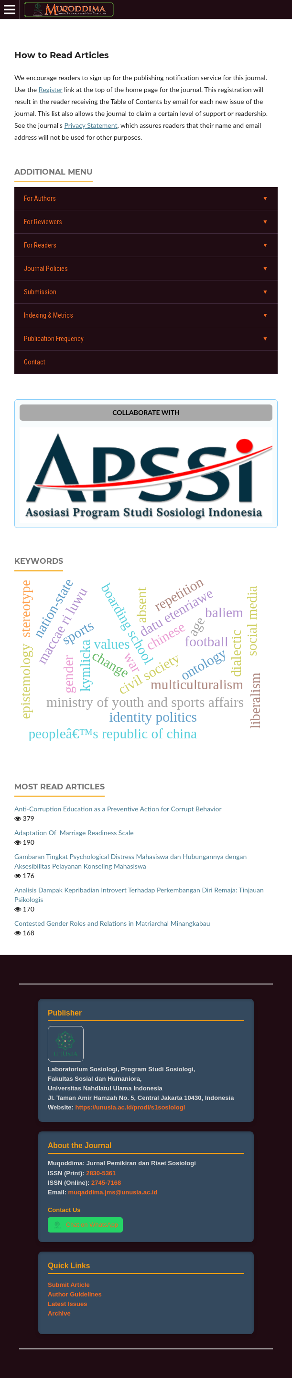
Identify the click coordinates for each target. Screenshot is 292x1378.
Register (51, 89)
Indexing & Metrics (48, 315)
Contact (34, 362)
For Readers (40, 245)
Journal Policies (46, 268)
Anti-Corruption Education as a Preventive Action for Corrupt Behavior (118, 809)
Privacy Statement (90, 125)
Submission (40, 292)
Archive (59, 1313)
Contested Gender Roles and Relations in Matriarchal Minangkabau (112, 923)
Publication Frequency (54, 338)
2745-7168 (106, 1182)
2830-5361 (101, 1173)
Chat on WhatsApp (85, 1225)
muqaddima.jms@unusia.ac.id (113, 1192)
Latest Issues (67, 1303)
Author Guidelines (75, 1294)
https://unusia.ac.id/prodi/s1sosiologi (130, 1107)
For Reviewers (43, 222)
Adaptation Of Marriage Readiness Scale (74, 833)
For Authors (40, 198)
